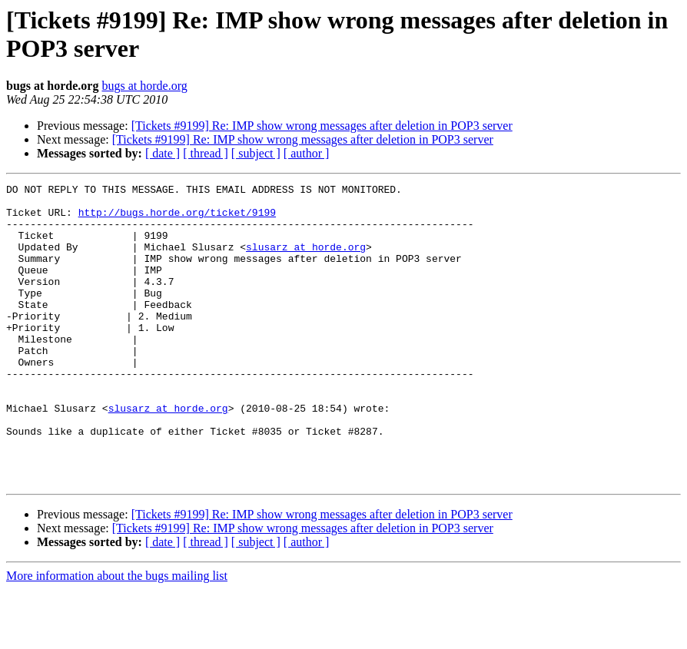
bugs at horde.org (144, 85)
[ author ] (307, 153)
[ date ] (162, 153)
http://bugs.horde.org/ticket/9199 (177, 219)
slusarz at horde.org (306, 260)
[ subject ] (255, 153)
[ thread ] (205, 153)
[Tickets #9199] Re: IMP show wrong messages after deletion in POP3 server (322, 125)
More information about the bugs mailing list (116, 635)
